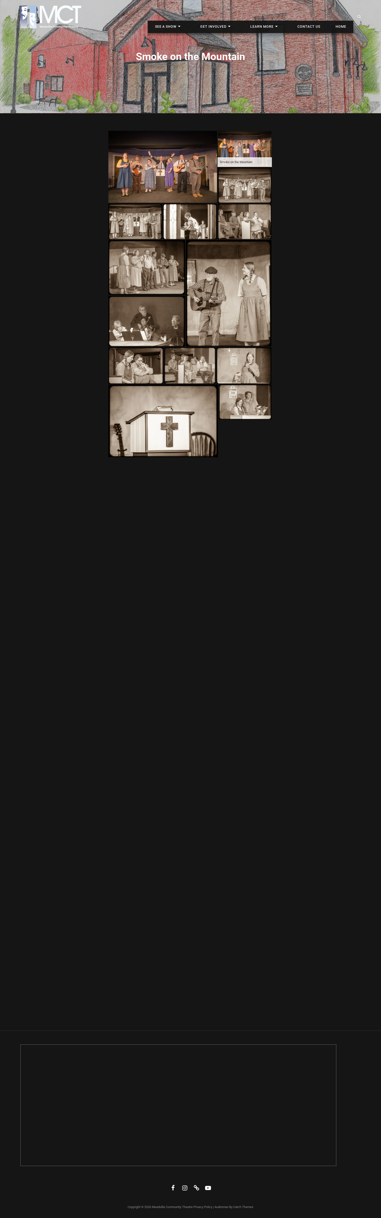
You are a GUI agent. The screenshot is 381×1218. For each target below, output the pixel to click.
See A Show (199, 17)
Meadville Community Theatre (172, 1207)
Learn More (277, 17)
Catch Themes (243, 1207)
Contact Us (315, 17)
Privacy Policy (202, 1207)
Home (343, 17)
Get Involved (238, 17)
